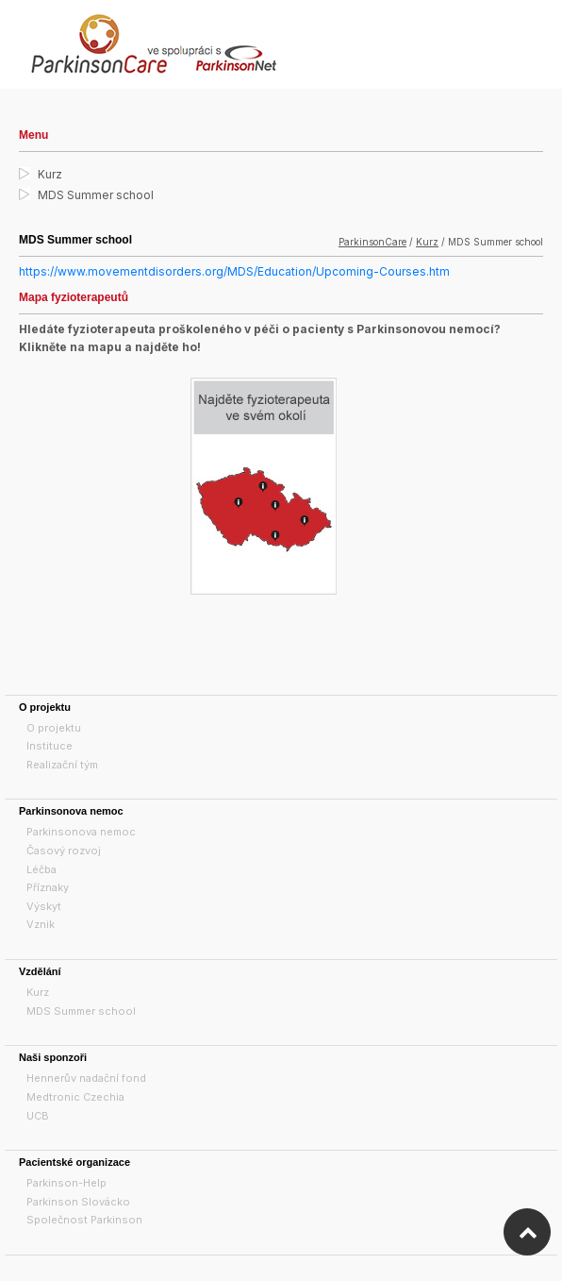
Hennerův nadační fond (86, 1078)
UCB (37, 1115)
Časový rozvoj (63, 850)
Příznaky (47, 887)
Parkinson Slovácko (78, 1201)
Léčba (41, 869)
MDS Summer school (96, 195)
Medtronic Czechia (75, 1097)
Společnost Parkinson (84, 1219)
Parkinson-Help (66, 1182)
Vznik (40, 924)
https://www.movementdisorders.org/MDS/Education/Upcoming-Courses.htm (234, 271)
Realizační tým (62, 764)
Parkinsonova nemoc (81, 831)
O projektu (53, 727)
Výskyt (43, 906)
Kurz (50, 174)
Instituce (49, 745)
